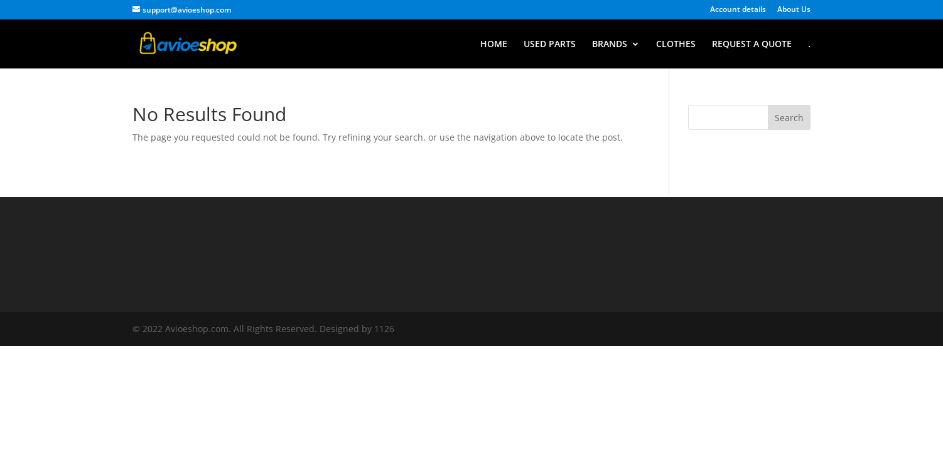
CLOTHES (676, 45)
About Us (794, 10)
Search (789, 118)
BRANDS (609, 45)
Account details (738, 10)
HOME (493, 45)
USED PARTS (550, 45)
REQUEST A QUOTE (752, 45)
